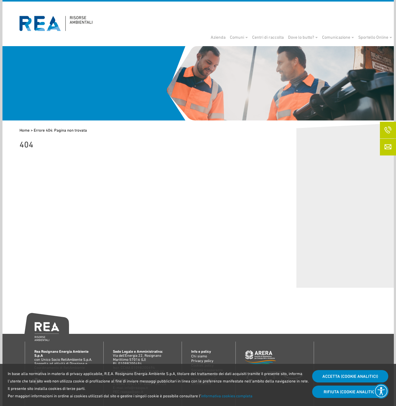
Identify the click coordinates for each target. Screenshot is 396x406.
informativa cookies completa (226, 396)
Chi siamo (199, 356)
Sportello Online (358, 37)
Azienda (203, 37)
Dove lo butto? (286, 37)
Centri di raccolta (253, 37)
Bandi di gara (262, 8)
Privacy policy (202, 361)
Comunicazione (321, 37)
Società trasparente (314, 8)
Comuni (222, 37)
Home (24, 130)
